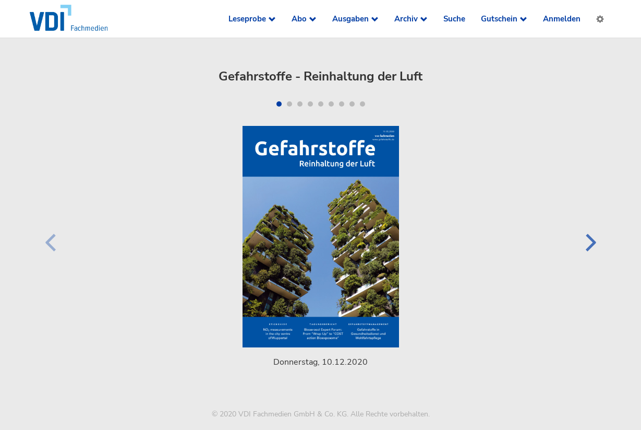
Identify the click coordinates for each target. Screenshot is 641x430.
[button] (279, 104)
